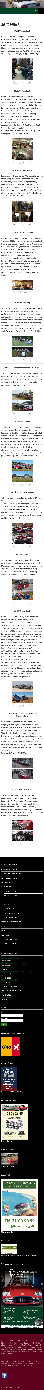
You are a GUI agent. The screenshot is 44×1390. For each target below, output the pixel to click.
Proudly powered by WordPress (11, 1387)
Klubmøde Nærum (8, 993)
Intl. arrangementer (9, 878)
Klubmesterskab (7, 887)
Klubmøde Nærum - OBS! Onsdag (13, 963)
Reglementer (9, 900)
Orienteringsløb (10, 895)
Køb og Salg (5, 935)
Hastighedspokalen (11, 913)
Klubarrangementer (9, 865)
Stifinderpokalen (10, 917)
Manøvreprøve (6, 976)
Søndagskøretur (7, 967)
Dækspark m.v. (6, 882)
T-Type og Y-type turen (9, 989)
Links (3, 931)
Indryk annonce (10, 944)
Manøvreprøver (10, 891)
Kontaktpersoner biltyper (11, 922)
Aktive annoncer (10, 939)
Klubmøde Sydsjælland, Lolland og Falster (16, 971)
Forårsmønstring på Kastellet (11, 959)
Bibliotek (4, 926)
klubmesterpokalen (11, 909)
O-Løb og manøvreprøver (11, 874)
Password (4, 1018)
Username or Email (8, 1013)
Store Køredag (6, 997)
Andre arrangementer (10, 869)
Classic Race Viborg (8, 984)
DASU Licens (8, 904)
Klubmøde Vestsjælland (10, 980)
